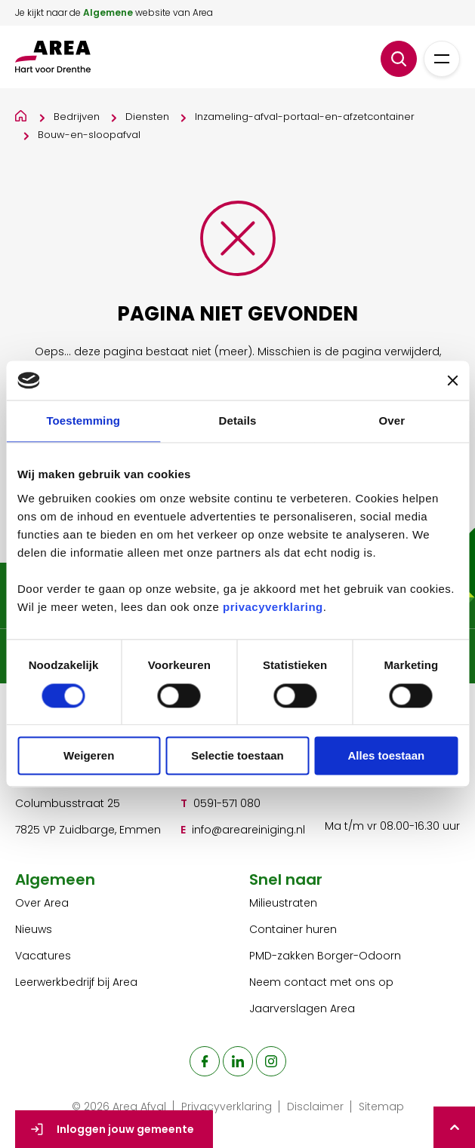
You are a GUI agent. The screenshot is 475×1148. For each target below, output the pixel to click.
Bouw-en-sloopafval (89, 134)
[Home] (21, 113)
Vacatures (43, 955)
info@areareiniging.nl (248, 829)
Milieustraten (283, 902)
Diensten (147, 116)
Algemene (108, 12)
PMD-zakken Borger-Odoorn (325, 955)
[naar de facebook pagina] (205, 1061)
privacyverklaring (273, 606)
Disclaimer (315, 1106)
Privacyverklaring (226, 1106)
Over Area (42, 902)
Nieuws (33, 929)
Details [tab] (238, 421)
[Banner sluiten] (452, 381)
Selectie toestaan (237, 756)
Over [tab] (392, 421)
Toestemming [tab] (83, 421)
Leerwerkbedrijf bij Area (76, 982)
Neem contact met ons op (321, 982)
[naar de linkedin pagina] (238, 1061)
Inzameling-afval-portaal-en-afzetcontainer (305, 116)
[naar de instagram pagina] (271, 1061)
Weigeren (88, 756)
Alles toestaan (385, 756)
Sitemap (381, 1106)
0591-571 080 (227, 803)
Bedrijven (77, 116)
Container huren (293, 929)
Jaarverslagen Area (302, 1008)
